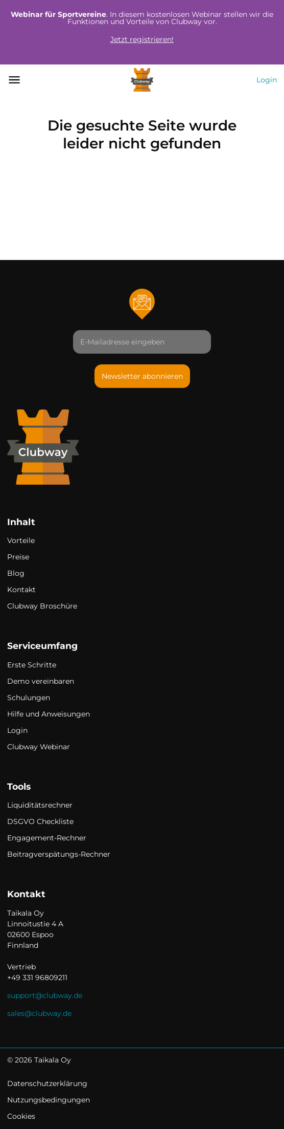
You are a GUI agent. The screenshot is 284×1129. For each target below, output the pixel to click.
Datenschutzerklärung (47, 1083)
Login (266, 79)
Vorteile (21, 540)
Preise (18, 556)
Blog (16, 573)
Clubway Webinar (38, 746)
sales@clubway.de (39, 1013)
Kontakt (21, 589)
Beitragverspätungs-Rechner (58, 854)
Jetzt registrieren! (142, 39)
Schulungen (28, 697)
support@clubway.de (44, 995)
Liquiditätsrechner (40, 805)
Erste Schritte (31, 664)
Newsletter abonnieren (142, 376)
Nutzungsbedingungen (48, 1099)
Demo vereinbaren (40, 681)
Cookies (21, 1116)
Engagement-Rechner (46, 837)
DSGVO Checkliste (40, 821)
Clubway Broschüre (42, 606)
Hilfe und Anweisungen (48, 714)
